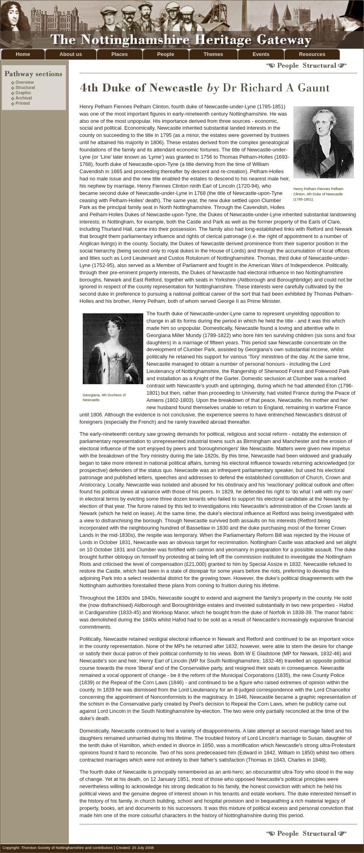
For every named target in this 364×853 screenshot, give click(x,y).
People (165, 54)
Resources (312, 54)
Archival (23, 98)
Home (23, 54)
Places (119, 54)
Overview (24, 82)
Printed (22, 103)
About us (71, 54)
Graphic (23, 93)
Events (261, 54)
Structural (25, 87)
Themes (213, 54)
